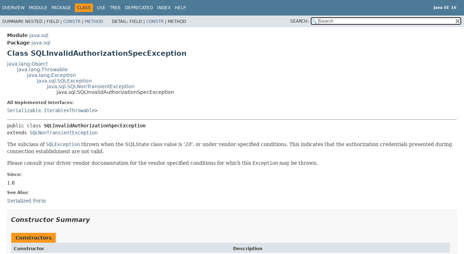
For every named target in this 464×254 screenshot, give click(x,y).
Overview (13, 7)
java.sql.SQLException (64, 81)
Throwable (82, 110)
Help (180, 7)
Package (61, 7)
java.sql (38, 35)
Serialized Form (26, 201)
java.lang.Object (27, 64)
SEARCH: (299, 21)
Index (164, 7)
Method (94, 21)
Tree (115, 7)
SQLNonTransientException (63, 132)
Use (101, 7)
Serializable (24, 110)
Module (38, 7)
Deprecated (139, 7)
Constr (72, 21)
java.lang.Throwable (42, 69)
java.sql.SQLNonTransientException (91, 86)
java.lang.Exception (51, 75)
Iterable (55, 110)
